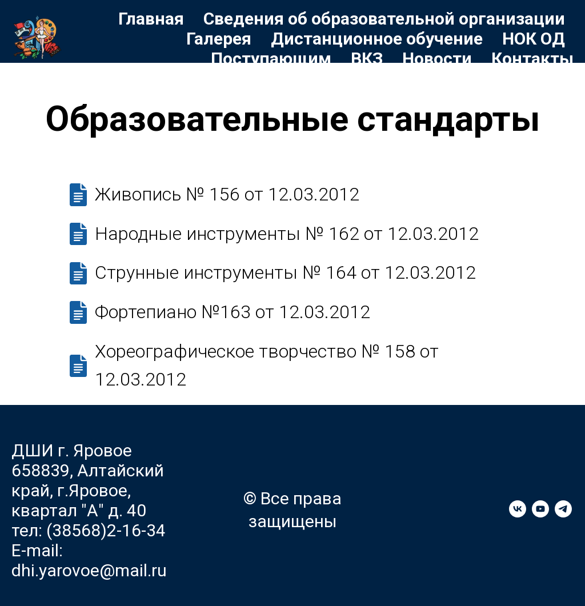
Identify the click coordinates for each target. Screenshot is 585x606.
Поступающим (271, 59)
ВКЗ (367, 59)
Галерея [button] (218, 39)
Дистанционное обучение (377, 39)
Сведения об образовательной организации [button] (384, 19)
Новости (437, 59)
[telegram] (563, 514)
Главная (151, 19)
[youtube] (540, 514)
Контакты (532, 59)
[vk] (517, 514)
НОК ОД (533, 39)
